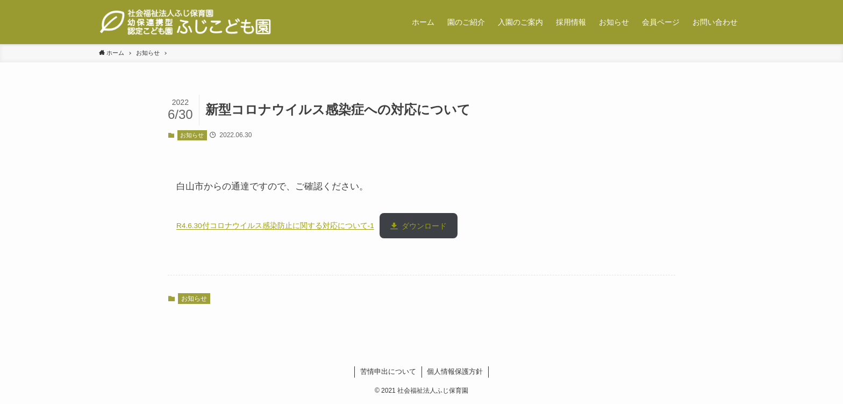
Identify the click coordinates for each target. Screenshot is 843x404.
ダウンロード (424, 226)
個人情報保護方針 (455, 371)
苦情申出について (388, 371)
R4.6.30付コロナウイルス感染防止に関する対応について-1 (275, 226)
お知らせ (192, 135)
